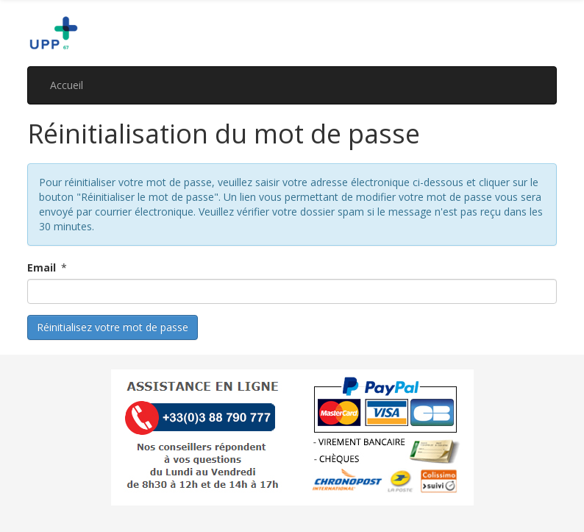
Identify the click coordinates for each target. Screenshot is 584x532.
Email (41, 267)
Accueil (66, 85)
